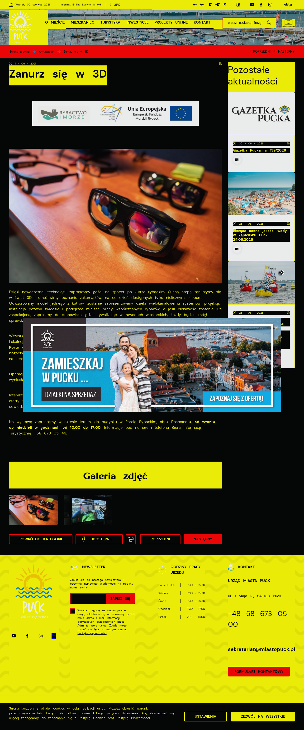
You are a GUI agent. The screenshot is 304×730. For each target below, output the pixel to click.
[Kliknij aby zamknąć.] (281, 272)
